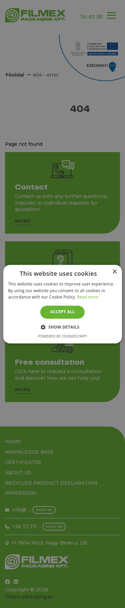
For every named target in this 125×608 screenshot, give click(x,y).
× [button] (114, 271)
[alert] (62, 304)
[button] (63, 327)
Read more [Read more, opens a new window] (88, 297)
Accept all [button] (62, 312)
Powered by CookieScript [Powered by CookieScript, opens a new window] (62, 336)
